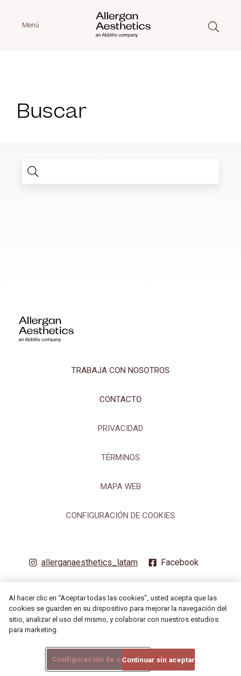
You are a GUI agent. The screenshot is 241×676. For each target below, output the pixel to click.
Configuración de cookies (120, 515)
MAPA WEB (120, 486)
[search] (33, 171)
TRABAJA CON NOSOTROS (120, 370)
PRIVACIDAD (120, 428)
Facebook (180, 562)
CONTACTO (120, 399)
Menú (30, 25)
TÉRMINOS (120, 457)
